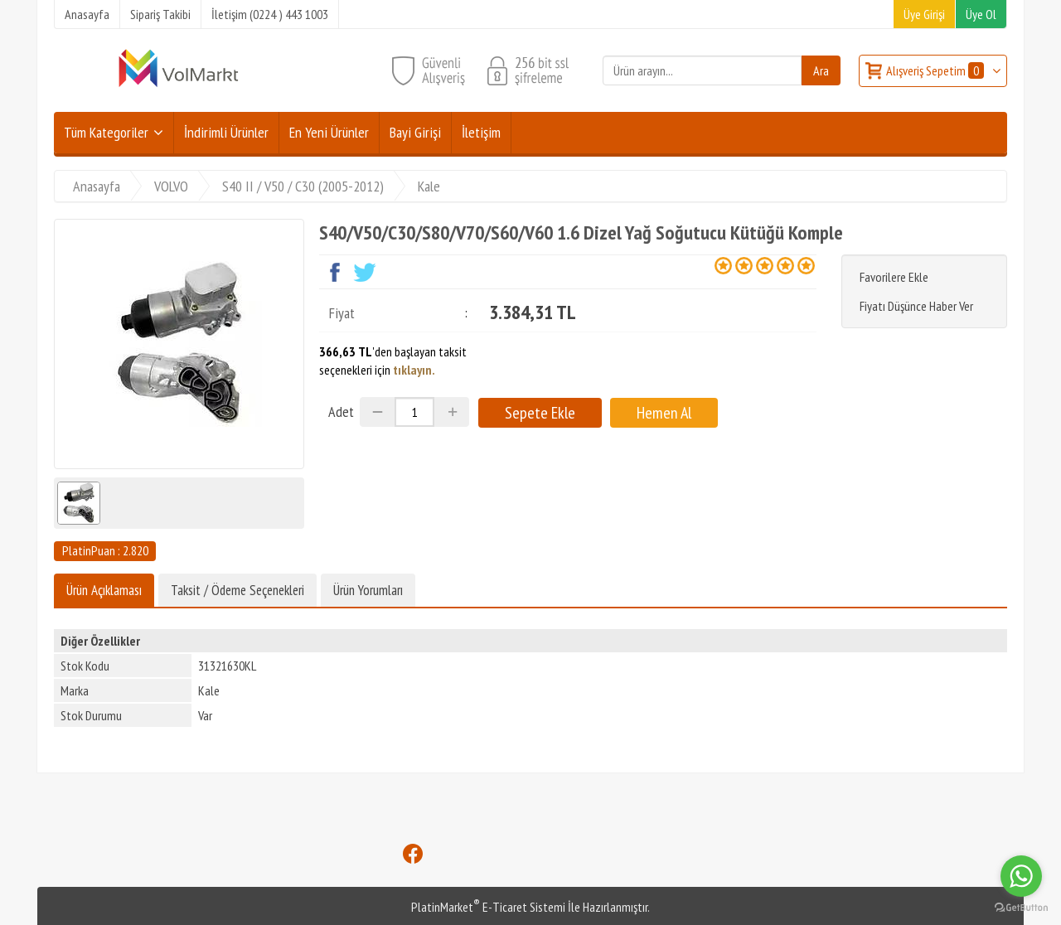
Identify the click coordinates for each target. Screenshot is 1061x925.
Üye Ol (981, 14)
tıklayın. (414, 369)
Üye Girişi (924, 14)
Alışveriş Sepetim (936, 70)
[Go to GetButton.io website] (1021, 908)
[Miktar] (414, 412)
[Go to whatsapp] (1021, 876)
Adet (341, 411)
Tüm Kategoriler (106, 132)
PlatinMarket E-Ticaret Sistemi (488, 906)
